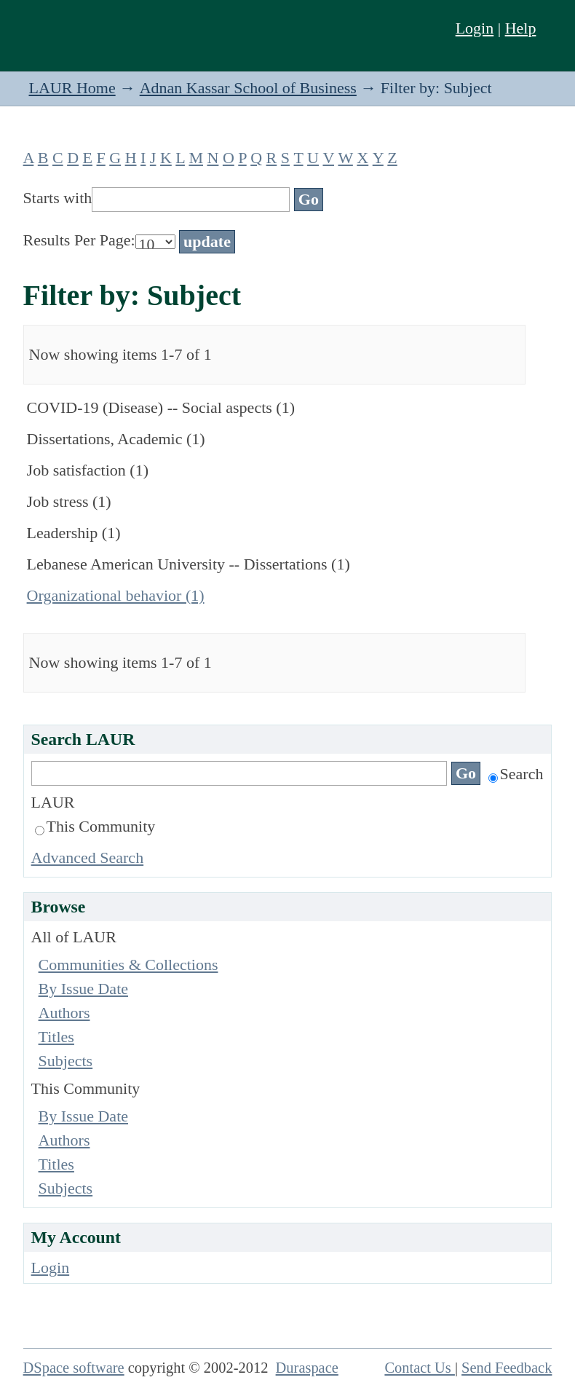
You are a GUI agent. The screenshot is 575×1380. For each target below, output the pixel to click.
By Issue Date (83, 988)
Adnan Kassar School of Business (248, 88)
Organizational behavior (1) (116, 595)
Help (520, 28)
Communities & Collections (128, 964)
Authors (64, 1013)
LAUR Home (72, 88)
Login (475, 28)
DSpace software (73, 1368)
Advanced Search (87, 857)
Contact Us (419, 1368)
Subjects (66, 1061)
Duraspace (307, 1368)
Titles (56, 1037)
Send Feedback (506, 1368)
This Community (95, 826)
